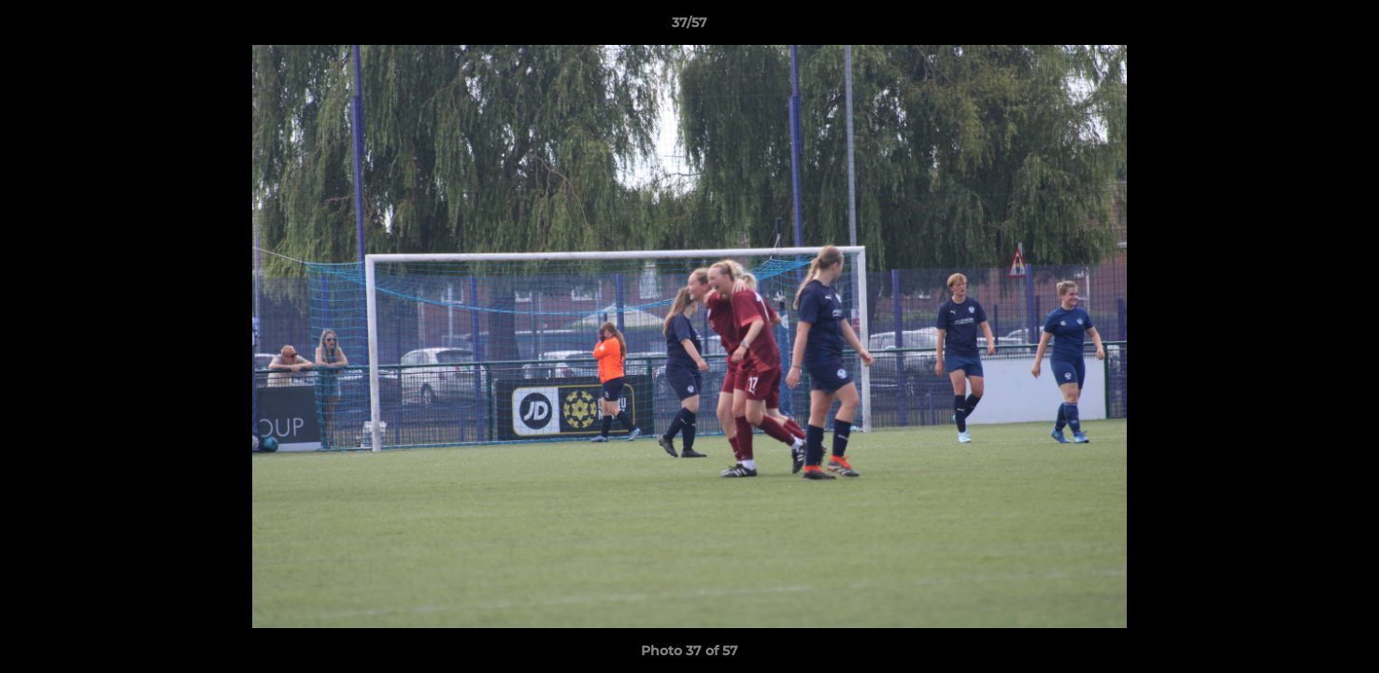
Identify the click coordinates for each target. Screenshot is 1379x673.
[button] (1345, 27)
